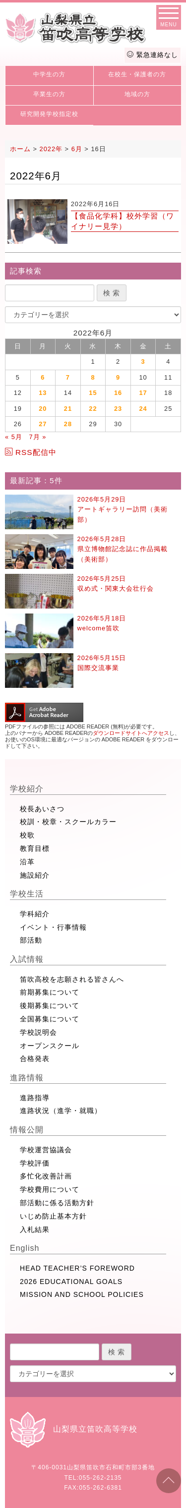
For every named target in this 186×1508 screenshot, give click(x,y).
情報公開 (27, 1129)
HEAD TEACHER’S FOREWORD (77, 1268)
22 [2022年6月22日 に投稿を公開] (93, 408)
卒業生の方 (49, 94)
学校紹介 (27, 788)
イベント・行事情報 (53, 927)
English (24, 1248)
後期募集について (49, 1005)
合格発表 (35, 1058)
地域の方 (137, 94)
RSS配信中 (31, 452)
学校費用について (49, 1189)
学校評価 (35, 1163)
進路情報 (27, 1077)
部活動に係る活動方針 (57, 1203)
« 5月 (13, 437)
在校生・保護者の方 (137, 74)
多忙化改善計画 (46, 1176)
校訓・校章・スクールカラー (68, 822)
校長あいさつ (42, 809)
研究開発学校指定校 (49, 114)
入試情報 (27, 959)
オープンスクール (49, 1046)
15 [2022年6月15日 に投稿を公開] (93, 392)
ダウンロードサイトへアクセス (131, 733)
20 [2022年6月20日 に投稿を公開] (43, 408)
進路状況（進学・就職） (61, 1111)
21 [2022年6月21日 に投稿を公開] (68, 408)
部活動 (31, 940)
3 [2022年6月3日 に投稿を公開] (143, 361)
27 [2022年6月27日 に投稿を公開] (43, 424)
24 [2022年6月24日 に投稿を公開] (143, 408)
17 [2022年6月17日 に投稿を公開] (143, 392)
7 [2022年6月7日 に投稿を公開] (68, 377)
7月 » (37, 437)
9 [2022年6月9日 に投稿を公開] (118, 377)
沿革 (27, 862)
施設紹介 (35, 875)
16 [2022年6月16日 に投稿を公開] (118, 392)
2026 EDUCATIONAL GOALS (71, 1281)
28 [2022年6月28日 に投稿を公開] (68, 424)
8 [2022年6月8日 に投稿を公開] (93, 377)
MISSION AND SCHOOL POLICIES (82, 1294)
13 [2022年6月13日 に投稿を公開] (43, 392)
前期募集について (49, 992)
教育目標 (35, 848)
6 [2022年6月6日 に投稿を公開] (43, 377)
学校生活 (27, 894)
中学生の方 (49, 74)
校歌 (27, 835)
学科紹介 (35, 914)
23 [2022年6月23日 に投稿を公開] (118, 408)
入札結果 (35, 1229)
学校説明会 (38, 1032)
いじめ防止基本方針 (53, 1216)
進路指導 (35, 1098)
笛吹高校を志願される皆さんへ (72, 979)
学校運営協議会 (46, 1150)
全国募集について (49, 1019)
